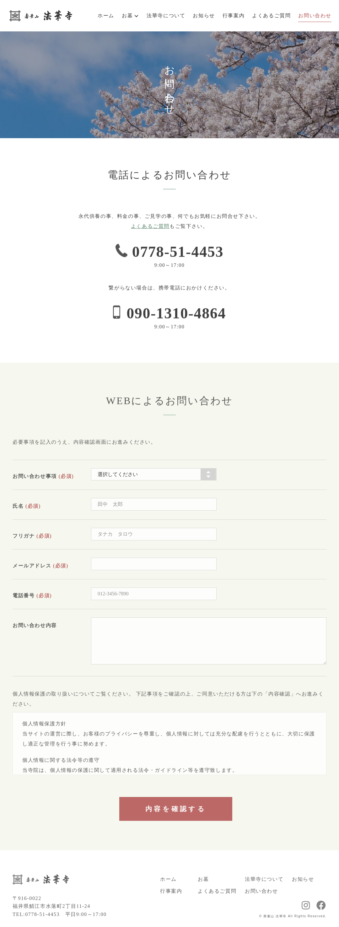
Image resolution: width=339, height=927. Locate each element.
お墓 (127, 15)
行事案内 (234, 15)
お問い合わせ (314, 15)
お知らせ (204, 15)
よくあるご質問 (271, 15)
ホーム (106, 15)
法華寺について (166, 15)
